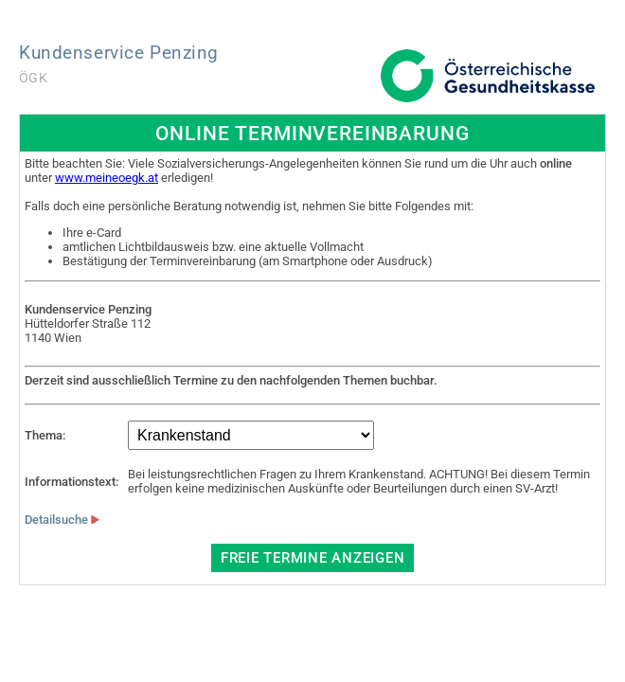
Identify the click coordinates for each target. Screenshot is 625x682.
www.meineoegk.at (106, 177)
